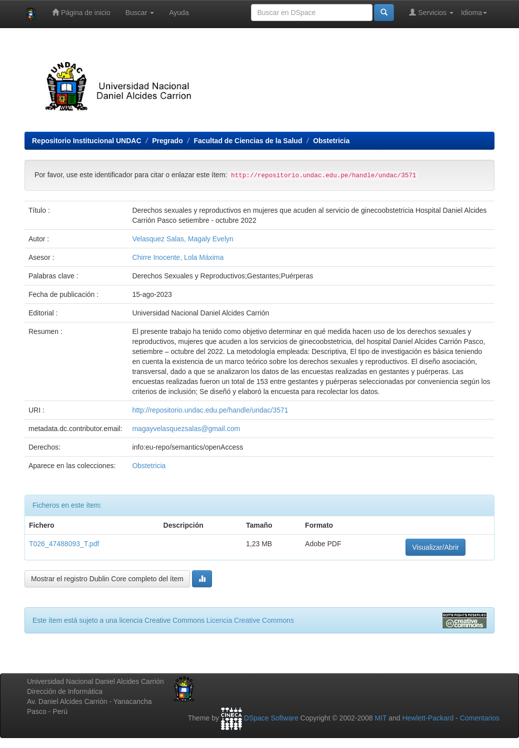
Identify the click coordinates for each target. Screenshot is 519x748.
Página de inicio (81, 12)
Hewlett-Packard (428, 718)
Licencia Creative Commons (250, 620)
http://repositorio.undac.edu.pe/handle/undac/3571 (210, 410)
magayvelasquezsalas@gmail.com (186, 429)
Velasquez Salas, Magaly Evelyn (182, 239)
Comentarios (480, 718)
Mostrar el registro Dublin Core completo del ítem (107, 579)
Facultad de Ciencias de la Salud (248, 141)
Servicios (431, 12)
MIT (380, 718)
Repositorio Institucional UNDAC (87, 141)
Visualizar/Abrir (435, 547)
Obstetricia (331, 141)
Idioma (474, 13)
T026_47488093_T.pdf (64, 544)
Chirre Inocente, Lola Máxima (178, 257)
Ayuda (178, 13)
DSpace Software (271, 718)
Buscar (140, 13)
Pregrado (167, 141)
